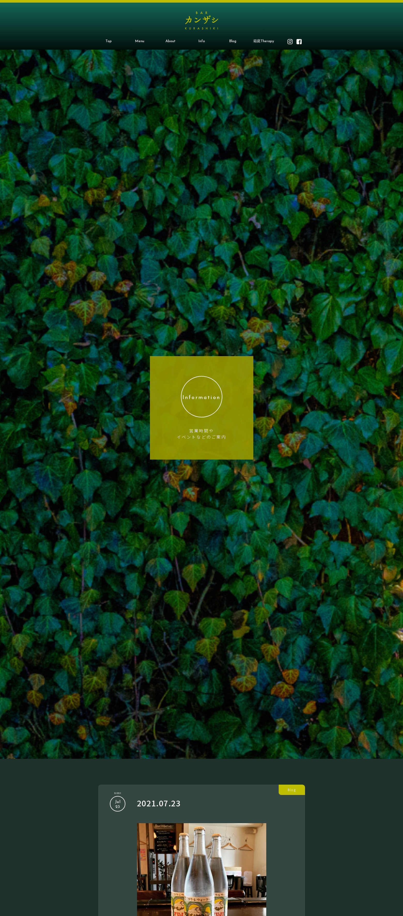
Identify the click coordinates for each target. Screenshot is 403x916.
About (170, 41)
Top (108, 41)
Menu (139, 41)
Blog (232, 41)
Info (201, 41)
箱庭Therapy (263, 41)
